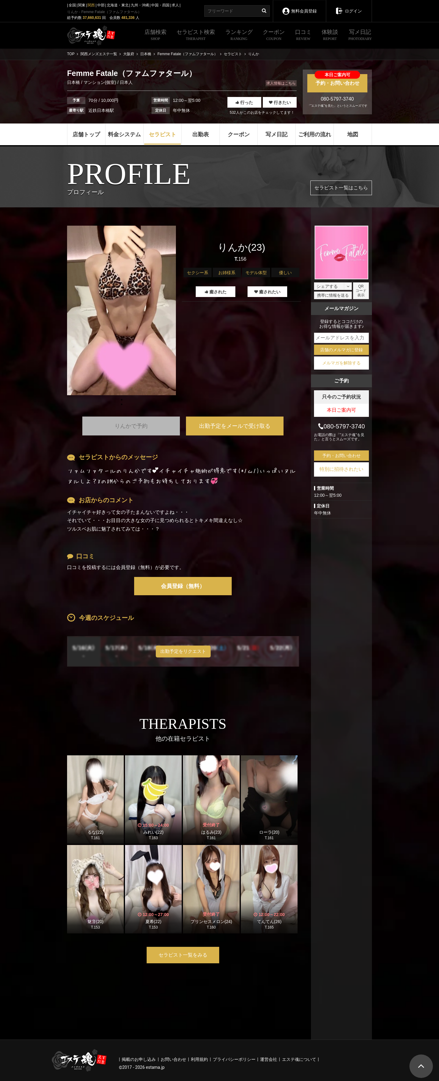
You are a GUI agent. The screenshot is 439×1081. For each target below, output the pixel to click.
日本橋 (74, 82)
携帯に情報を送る (333, 295)
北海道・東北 (118, 5)
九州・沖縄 (140, 5)
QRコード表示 (360, 290)
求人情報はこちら (281, 83)
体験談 (330, 35)
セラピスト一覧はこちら (341, 187)
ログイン (348, 6)
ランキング (239, 35)
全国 (72, 5)
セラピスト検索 (196, 35)
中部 (101, 5)
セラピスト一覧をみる (183, 955)
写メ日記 (360, 35)
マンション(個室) (100, 82)
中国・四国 (160, 5)
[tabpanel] (121, 310)
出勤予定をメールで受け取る (234, 426)
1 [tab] (122, 404)
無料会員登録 (299, 6)
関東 (81, 5)
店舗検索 (155, 35)
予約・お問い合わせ (337, 80)
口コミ (303, 35)
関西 (91, 5)
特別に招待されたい (341, 469)
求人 (175, 5)
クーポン (274, 35)
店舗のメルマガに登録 (341, 349)
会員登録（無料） (183, 586)
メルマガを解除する (341, 362)
